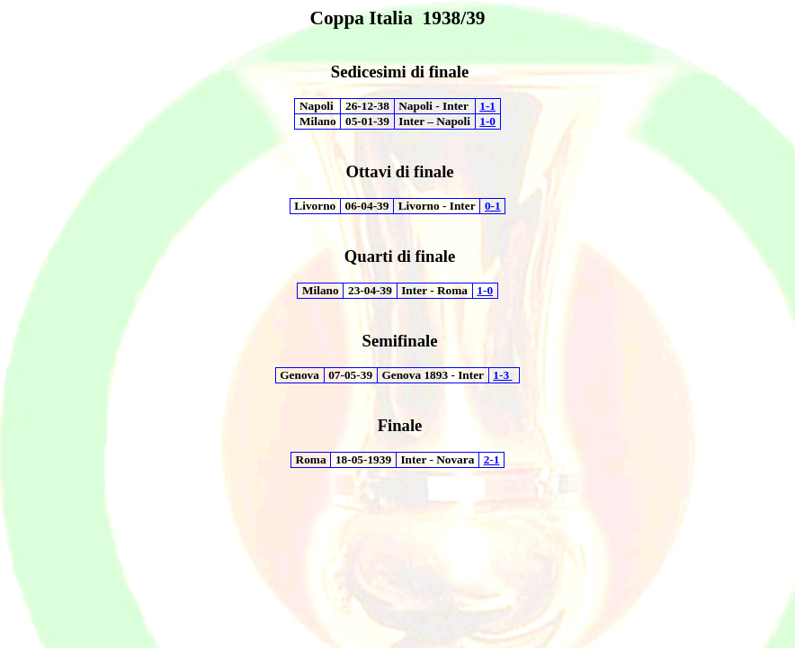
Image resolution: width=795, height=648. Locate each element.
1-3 (502, 375)
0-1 (493, 205)
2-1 (492, 459)
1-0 (487, 121)
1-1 (487, 105)
